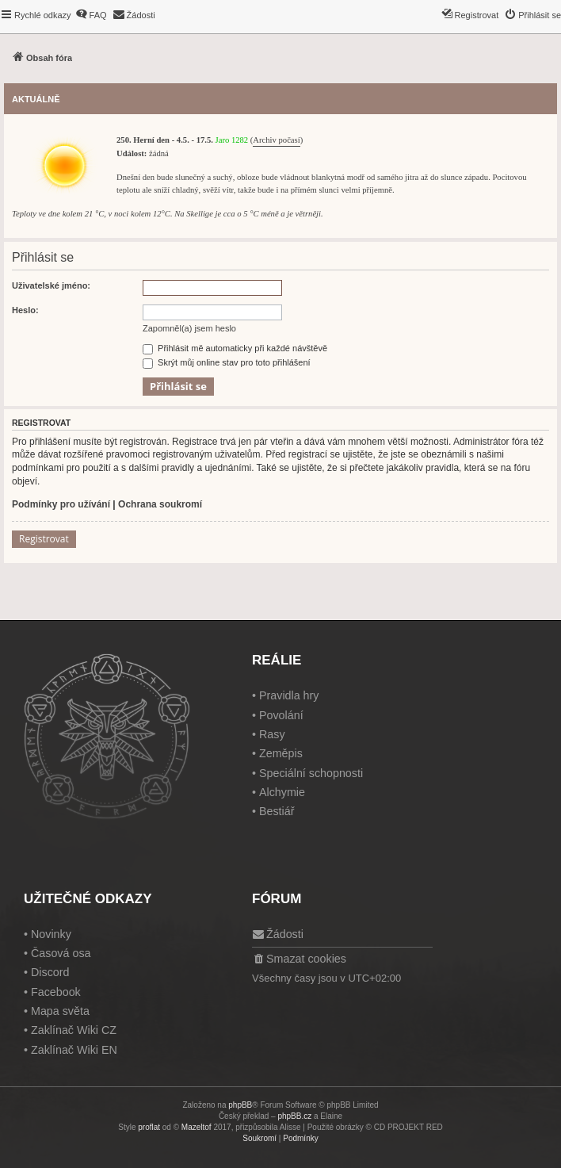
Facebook (56, 992)
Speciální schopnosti (311, 773)
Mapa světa (60, 1011)
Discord (50, 972)
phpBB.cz (294, 1116)
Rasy (272, 734)
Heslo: (25, 310)
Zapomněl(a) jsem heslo (189, 328)
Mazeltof (196, 1127)
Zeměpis (281, 753)
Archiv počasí (276, 140)
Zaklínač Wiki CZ (73, 1030)
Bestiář (277, 811)
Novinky (51, 934)
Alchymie (282, 792)
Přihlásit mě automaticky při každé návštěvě (235, 348)
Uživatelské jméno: (51, 285)
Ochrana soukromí (160, 504)
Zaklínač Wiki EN (74, 1050)
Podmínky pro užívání (61, 504)
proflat (149, 1127)
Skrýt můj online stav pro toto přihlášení (227, 362)
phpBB (240, 1105)
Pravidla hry (289, 695)
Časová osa (61, 953)
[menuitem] (91, 15)
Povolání (281, 715)
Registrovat (44, 539)
